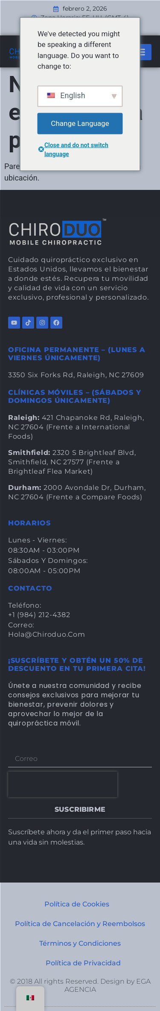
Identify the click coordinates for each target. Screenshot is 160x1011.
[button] (140, 52)
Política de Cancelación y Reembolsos (80, 924)
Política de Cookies (76, 904)
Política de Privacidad (83, 963)
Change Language (80, 123)
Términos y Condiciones (80, 943)
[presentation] (62, 784)
